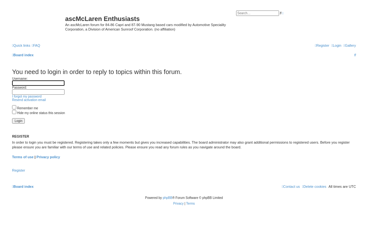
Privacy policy (48, 157)
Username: (20, 78)
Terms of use (23, 157)
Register (18, 170)
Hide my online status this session (38, 113)
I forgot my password (27, 96)
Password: (19, 87)
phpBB (167, 198)
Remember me (25, 108)
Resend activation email (29, 100)
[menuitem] (350, 45)
